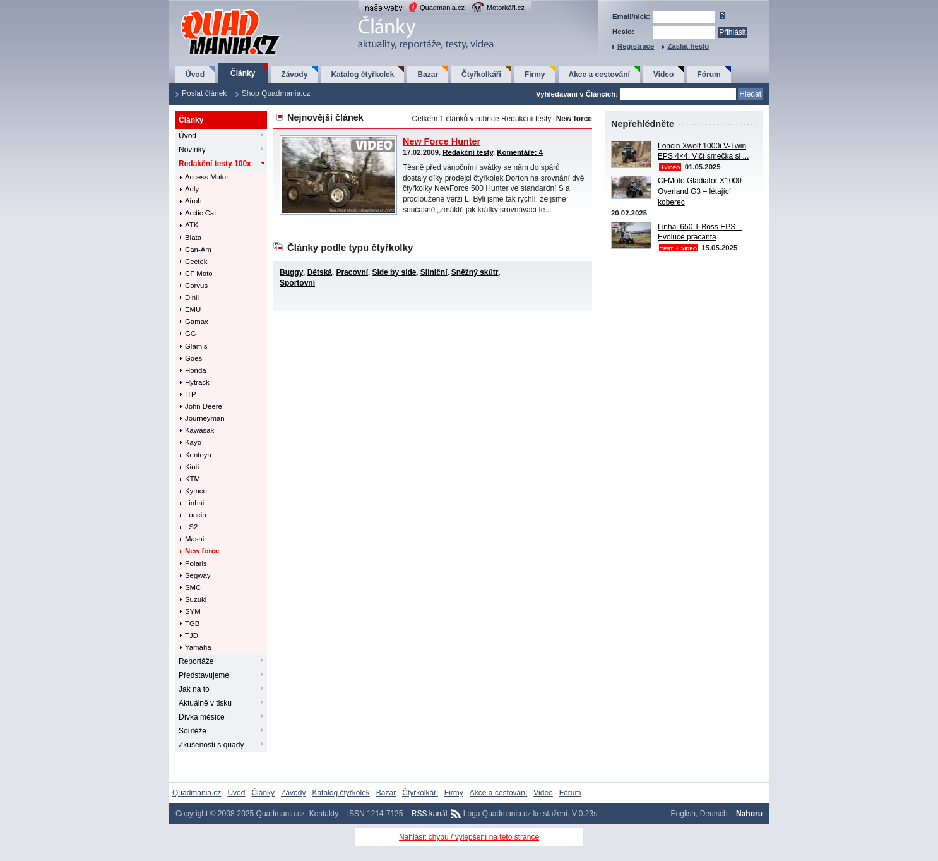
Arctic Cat (200, 213)
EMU (193, 309)
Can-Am (198, 249)
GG (190, 333)
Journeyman (205, 418)
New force (202, 551)
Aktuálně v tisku (205, 703)
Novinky (192, 149)
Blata (193, 237)
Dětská (319, 272)
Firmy (535, 74)
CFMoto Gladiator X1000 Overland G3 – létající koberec (700, 191)
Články (242, 73)
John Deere (203, 406)
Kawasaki (200, 430)
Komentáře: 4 (520, 152)
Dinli (192, 297)
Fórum (708, 74)
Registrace (635, 46)
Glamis (196, 346)
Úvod (195, 74)
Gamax (196, 321)
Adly (192, 189)
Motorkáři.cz (506, 7)
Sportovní (297, 283)
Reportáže (196, 661)
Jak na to (194, 689)
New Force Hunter (441, 141)
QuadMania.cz (215, 10)
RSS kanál (430, 813)
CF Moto (199, 273)
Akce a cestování (599, 74)
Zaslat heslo (688, 46)
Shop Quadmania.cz (276, 93)
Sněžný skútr (475, 272)
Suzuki (195, 599)
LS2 (191, 527)
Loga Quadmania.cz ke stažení (515, 813)
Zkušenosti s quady (211, 744)
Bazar (427, 74)
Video (663, 74)
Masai (194, 539)
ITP (190, 394)
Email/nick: (631, 16)
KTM (192, 479)
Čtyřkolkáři (481, 74)
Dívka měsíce (202, 717)
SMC (193, 587)
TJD (191, 635)
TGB (192, 623)
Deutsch (714, 813)
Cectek (196, 261)
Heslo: (623, 31)
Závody (294, 74)
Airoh (193, 201)
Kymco (196, 491)
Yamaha (198, 647)
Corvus (196, 285)
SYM (193, 611)
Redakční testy (215, 163)
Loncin (195, 515)
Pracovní (352, 272)
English (683, 813)
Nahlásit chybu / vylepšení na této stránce (469, 837)
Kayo (193, 442)
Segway (198, 575)
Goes (193, 358)
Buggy (291, 272)
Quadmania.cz (442, 7)
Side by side (394, 272)
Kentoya (198, 455)
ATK (191, 225)
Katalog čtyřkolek (362, 74)
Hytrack (197, 382)
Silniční (434, 272)
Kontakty (324, 813)
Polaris (196, 563)
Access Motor (207, 177)
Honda (195, 370)
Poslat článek (204, 93)
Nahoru (749, 813)
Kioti (192, 467)
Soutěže (192, 730)
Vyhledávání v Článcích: (577, 94)
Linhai (194, 503)
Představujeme (204, 675)
